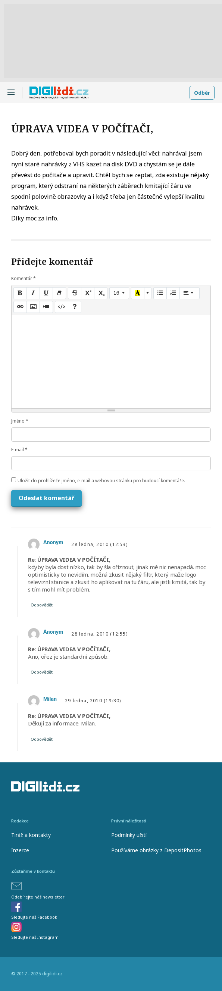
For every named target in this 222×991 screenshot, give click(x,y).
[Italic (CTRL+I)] (33, 293)
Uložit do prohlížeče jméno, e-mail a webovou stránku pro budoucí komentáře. (101, 480)
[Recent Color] (137, 293)
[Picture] (33, 307)
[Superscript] (87, 293)
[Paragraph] (189, 293)
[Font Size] (119, 293)
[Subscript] (100, 293)
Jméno (19, 421)
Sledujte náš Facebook (34, 917)
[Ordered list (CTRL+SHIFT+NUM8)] (173, 293)
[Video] (46, 307)
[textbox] (111, 361)
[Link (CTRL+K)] (20, 307)
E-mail (19, 449)
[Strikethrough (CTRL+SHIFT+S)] (74, 293)
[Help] (74, 307)
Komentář (23, 278)
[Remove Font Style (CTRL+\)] (59, 293)
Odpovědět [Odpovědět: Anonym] (42, 605)
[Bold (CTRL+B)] (20, 293)
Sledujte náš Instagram (35, 937)
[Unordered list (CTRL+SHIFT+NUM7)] (160, 293)
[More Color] (147, 293)
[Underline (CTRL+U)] (46, 293)
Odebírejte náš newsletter (38, 897)
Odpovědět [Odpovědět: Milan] (42, 739)
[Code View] (61, 307)
